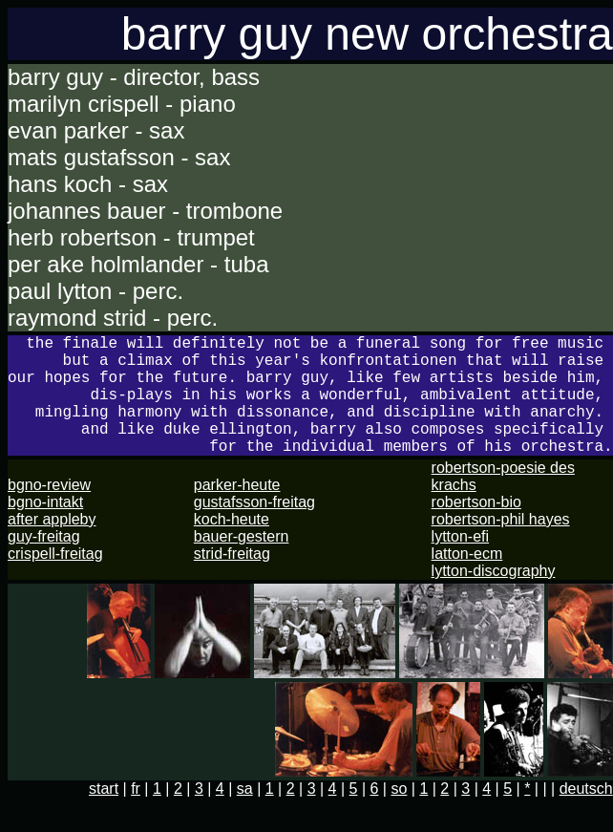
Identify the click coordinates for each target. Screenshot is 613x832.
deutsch (586, 815)
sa (245, 815)
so (399, 815)
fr (135, 815)
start (103, 815)
